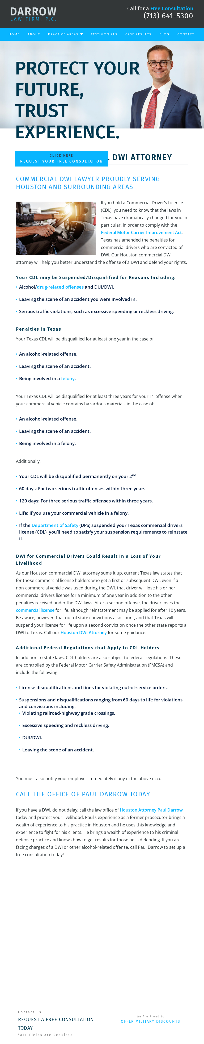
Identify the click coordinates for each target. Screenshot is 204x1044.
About (34, 34)
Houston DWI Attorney (84, 632)
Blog (164, 34)
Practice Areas (63, 34)
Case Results (138, 34)
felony (68, 378)
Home (14, 34)
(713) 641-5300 (168, 16)
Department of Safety (55, 525)
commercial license (35, 610)
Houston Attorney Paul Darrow (151, 810)
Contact (185, 34)
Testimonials (104, 34)
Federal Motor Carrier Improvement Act (141, 232)
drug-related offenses (60, 287)
